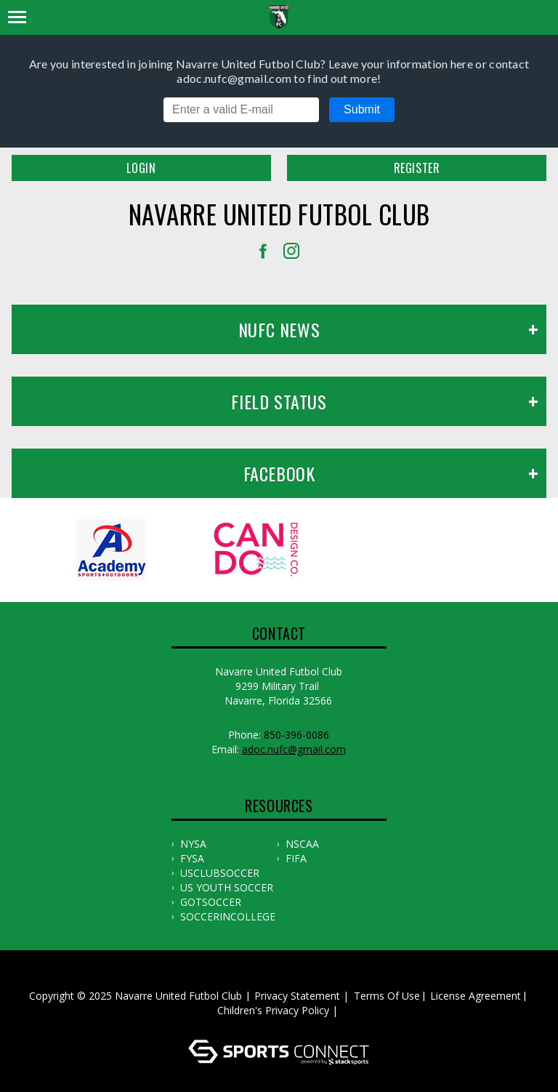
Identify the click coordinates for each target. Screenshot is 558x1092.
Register (417, 168)
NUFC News (279, 329)
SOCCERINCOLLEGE (227, 916)
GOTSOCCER (210, 902)
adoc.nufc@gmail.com (294, 749)
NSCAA (302, 844)
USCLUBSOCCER (219, 873)
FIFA (296, 858)
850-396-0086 (296, 735)
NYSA (193, 844)
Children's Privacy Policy (273, 1010)
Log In (281, 1025)
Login (140, 168)
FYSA (192, 858)
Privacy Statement (297, 996)
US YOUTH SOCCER (226, 887)
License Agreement (475, 996)
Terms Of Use (387, 996)
